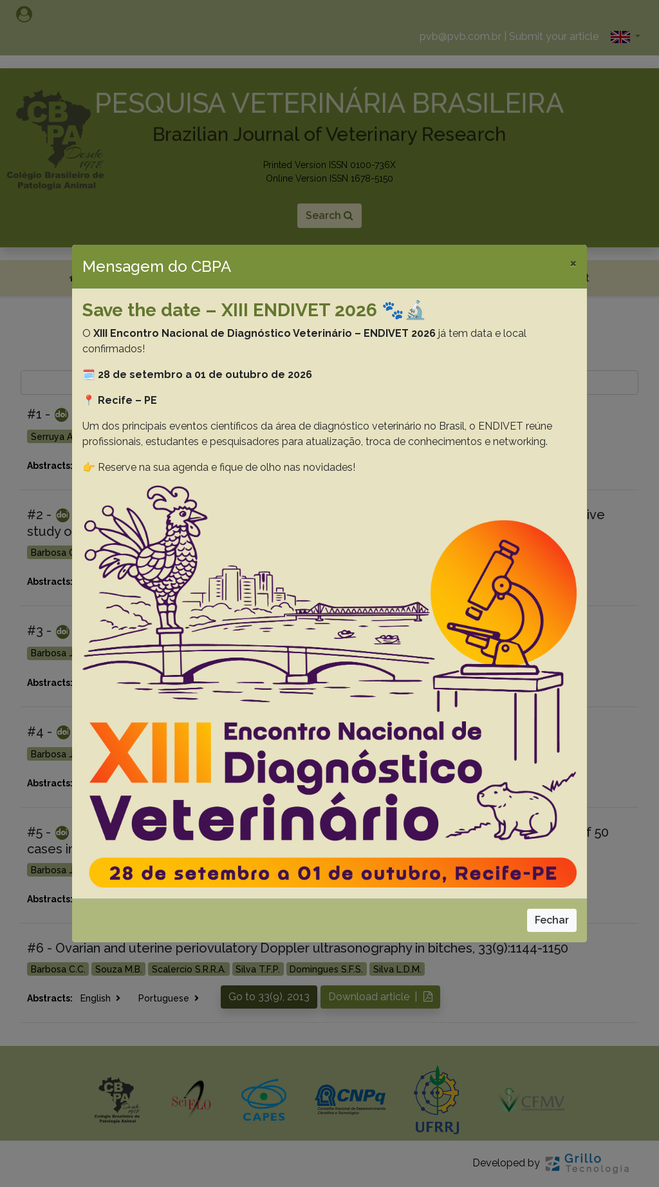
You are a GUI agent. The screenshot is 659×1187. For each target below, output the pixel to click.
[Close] (573, 263)
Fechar (552, 920)
